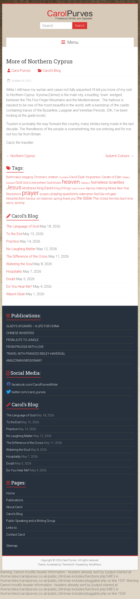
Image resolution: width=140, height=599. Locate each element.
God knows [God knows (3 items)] (54, 182)
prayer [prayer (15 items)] (30, 193)
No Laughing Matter (21, 249)
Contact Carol (15, 534)
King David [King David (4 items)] (45, 188)
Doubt (10, 279)
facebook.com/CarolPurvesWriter (32, 384)
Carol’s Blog (14, 514)
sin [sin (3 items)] (38, 198)
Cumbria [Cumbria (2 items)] (64, 177)
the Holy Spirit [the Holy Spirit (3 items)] (117, 198)
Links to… (12, 527)
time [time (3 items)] (130, 198)
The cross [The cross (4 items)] (100, 198)
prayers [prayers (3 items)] (45, 194)
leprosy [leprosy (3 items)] (90, 188)
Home (10, 493)
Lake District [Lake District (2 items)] (78, 188)
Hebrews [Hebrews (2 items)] (85, 183)
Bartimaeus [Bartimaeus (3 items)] (14, 177)
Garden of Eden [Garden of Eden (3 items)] (112, 177)
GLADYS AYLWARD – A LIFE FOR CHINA (32, 326)
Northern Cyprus (20, 156)
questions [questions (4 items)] (70, 194)
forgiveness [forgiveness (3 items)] (93, 177)
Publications (14, 500)
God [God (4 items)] (18, 182)
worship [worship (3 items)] (19, 203)
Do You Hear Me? (19, 286)
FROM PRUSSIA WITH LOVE (25, 346)
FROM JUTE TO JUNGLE (22, 340)
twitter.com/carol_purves (26, 392)
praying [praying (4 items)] (56, 194)
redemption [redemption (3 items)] (86, 194)
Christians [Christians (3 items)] (40, 177)
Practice (12, 241)
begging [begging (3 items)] (27, 177)
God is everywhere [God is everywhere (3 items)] (34, 182)
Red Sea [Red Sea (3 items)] (99, 194)
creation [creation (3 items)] (53, 177)
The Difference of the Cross (27, 256)
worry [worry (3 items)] (10, 203)
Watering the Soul (19, 264)
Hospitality (14, 271)
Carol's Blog (52, 71)
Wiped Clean (15, 294)
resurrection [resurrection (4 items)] (15, 198)
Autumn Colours (120, 156)
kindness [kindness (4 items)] (29, 188)
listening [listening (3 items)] (101, 188)
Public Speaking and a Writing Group (30, 521)
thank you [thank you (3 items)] (69, 198)
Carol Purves (21, 71)
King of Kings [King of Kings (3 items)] (62, 188)
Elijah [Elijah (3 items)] (81, 177)
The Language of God (22, 226)
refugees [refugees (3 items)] (110, 194)
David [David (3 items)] (73, 177)
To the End (14, 234)
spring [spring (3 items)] (58, 198)
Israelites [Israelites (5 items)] (116, 182)
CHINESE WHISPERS (20, 333)
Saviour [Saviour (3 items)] (31, 198)
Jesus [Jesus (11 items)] (14, 187)
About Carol (14, 507)
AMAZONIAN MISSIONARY (24, 360)
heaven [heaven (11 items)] (71, 182)
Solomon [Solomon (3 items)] (47, 198)
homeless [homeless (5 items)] (99, 182)
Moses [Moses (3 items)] (112, 188)
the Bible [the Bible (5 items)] (84, 198)
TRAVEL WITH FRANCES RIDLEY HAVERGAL (35, 353)
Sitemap (11, 545)
